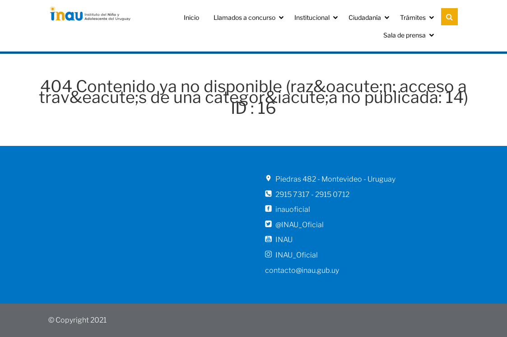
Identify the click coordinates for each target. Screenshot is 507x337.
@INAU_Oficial (299, 224)
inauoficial (292, 209)
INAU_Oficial (296, 255)
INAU (284, 239)
